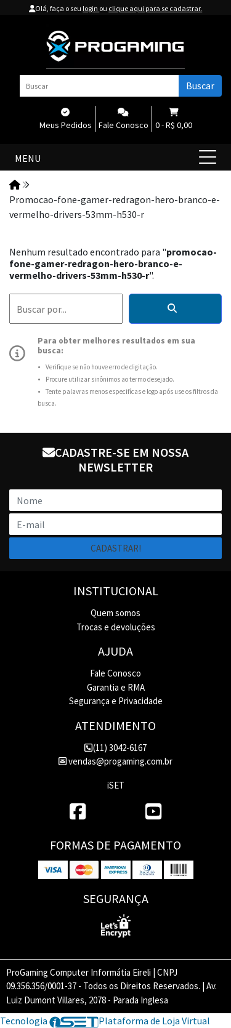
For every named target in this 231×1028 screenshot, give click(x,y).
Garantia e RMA (116, 687)
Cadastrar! (116, 548)
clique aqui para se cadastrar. (155, 8)
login (91, 8)
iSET (115, 785)
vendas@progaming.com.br (115, 761)
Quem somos (115, 613)
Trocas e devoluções (115, 627)
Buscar (200, 85)
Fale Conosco (115, 673)
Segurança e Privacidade (116, 701)
